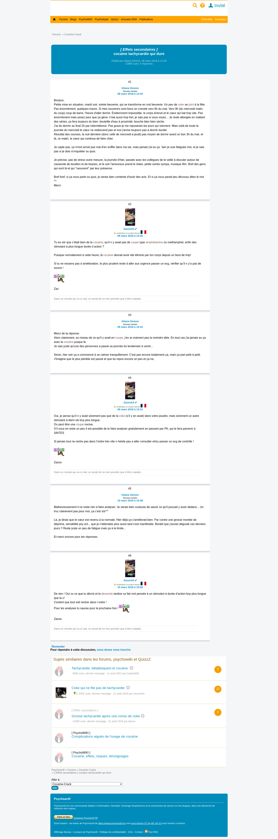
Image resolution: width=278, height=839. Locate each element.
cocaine (98, 242)
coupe (135, 242)
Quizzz (115, 19)
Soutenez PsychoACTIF (76, 818)
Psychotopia (101, 19)
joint (191, 104)
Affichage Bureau (62, 832)
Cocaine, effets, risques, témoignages (100, 756)
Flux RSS (151, 832)
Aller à (86, 784)
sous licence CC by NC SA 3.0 (146, 823)
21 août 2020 (120, 693)
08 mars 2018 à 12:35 (130, 93)
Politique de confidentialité (112, 832)
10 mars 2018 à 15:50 (130, 587)
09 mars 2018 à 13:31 (130, 409)
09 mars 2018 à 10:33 (130, 327)
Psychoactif (58, 769)
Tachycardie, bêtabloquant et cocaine (100, 668)
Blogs (73, 19)
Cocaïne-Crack (72, 34)
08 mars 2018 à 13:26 (130, 235)
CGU (130, 832)
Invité (215, 5)
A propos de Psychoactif (85, 832)
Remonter (58, 646)
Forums (63, 19)
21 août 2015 (115, 721)
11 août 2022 (114, 673)
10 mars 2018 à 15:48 (130, 500)
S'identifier (207, 19)
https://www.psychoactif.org (112, 823)
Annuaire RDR (129, 19)
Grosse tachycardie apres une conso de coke (106, 716)
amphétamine (154, 242)
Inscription (220, 19)
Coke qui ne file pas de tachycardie (99, 688)
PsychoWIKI (85, 19)
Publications (146, 19)
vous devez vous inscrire (113, 649)
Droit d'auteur (60, 823)
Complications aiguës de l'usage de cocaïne (105, 736)
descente (107, 593)
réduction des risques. (65, 808)
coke (181, 104)
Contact (139, 832)
